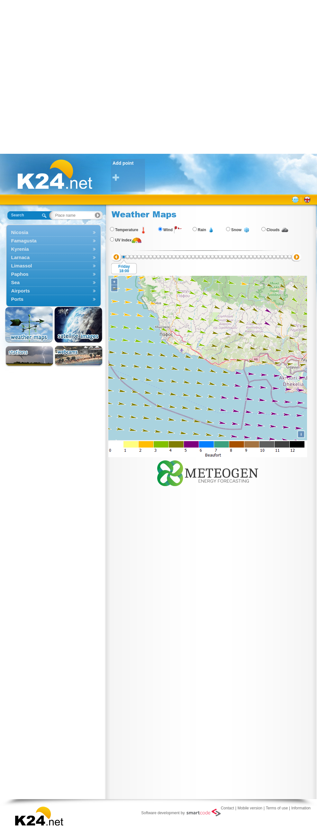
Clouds (273, 230)
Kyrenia (53, 249)
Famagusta (53, 241)
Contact (227, 808)
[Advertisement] (76, 76)
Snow (236, 230)
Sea (53, 282)
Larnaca (53, 257)
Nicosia (53, 232)
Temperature (126, 230)
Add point (129, 171)
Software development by (181, 812)
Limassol (53, 266)
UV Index (123, 240)
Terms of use (277, 808)
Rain (202, 230)
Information (301, 808)
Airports (53, 291)
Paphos (53, 274)
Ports (53, 299)
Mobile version (250, 808)
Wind (168, 230)
